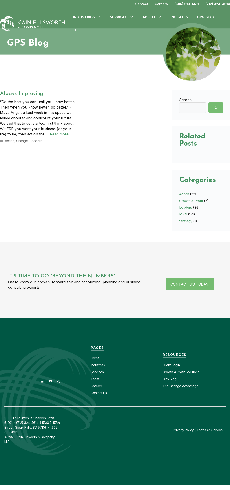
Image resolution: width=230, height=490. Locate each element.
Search (185, 100)
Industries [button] (89, 17)
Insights (179, 17)
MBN (183, 214)
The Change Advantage (180, 386)
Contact (141, 4)
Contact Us (99, 393)
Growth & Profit (191, 201)
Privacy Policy (183, 430)
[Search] (215, 107)
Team (95, 379)
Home (95, 358)
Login (175, 365)
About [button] (154, 17)
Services (97, 372)
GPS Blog (206, 17)
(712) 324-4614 (218, 4)
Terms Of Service (210, 430)
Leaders (34, 140)
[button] (75, 30)
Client (167, 365)
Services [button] (124, 17)
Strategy (185, 221)
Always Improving (21, 93)
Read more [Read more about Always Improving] (59, 134)
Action (9, 140)
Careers (161, 4)
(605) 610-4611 (187, 4)
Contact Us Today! (189, 284)
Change (21, 140)
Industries (98, 365)
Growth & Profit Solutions (181, 372)
